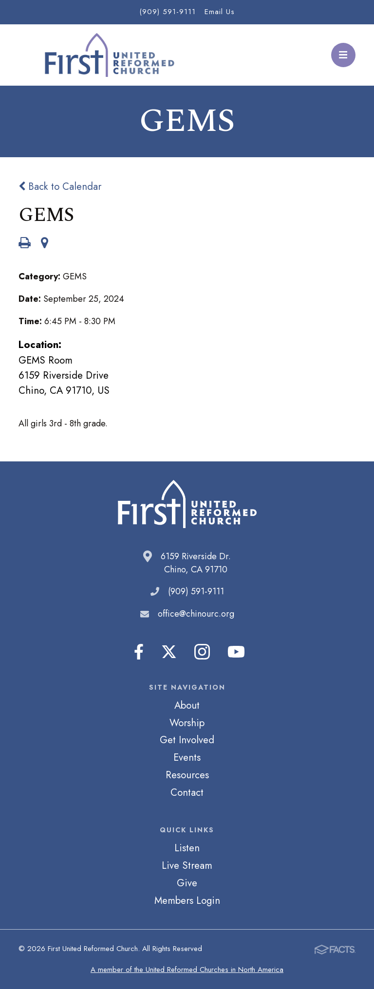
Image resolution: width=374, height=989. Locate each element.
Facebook (139, 651)
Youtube (236, 651)
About (187, 705)
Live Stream (187, 865)
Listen (187, 848)
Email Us (220, 11)
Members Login (187, 900)
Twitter (169, 651)
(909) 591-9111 (167, 11)
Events (187, 757)
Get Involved (187, 740)
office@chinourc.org (196, 613)
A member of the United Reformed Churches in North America (187, 969)
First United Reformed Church (108, 55)
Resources (187, 775)
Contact (187, 792)
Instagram (202, 651)
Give (187, 883)
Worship (187, 722)
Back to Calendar (60, 186)
